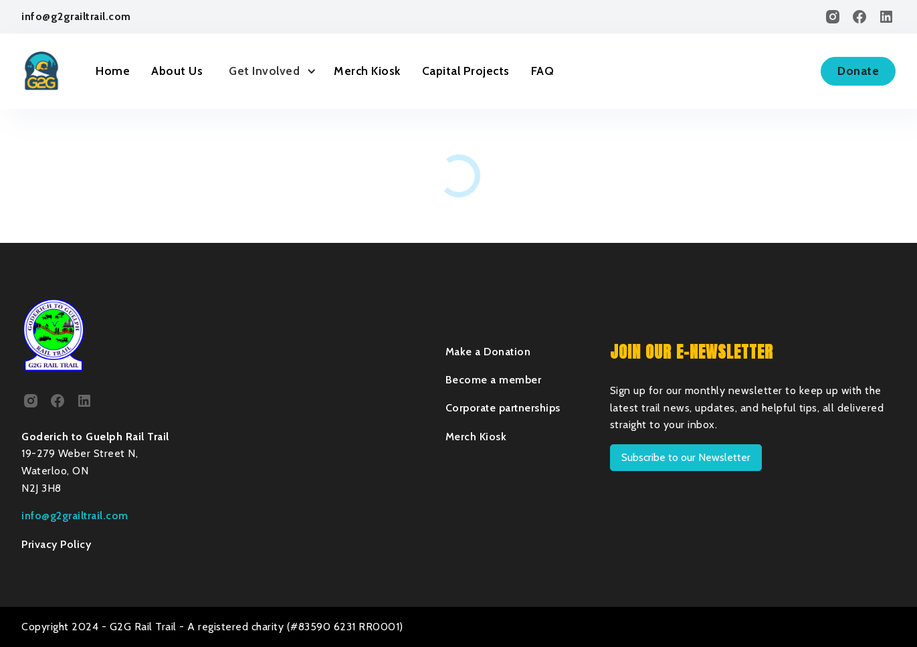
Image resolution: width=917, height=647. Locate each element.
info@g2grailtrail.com (76, 16)
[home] (41, 71)
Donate (858, 71)
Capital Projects (466, 71)
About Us (177, 71)
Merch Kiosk (367, 71)
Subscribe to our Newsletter (685, 457)
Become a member (493, 379)
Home (113, 71)
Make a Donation (488, 351)
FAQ (542, 71)
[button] (268, 71)
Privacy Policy (56, 544)
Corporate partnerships (503, 407)
